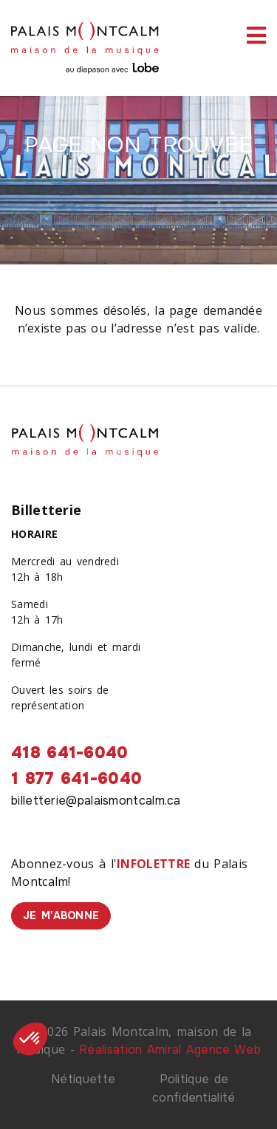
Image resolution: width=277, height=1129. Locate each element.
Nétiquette (83, 1079)
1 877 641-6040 (76, 778)
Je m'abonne (61, 915)
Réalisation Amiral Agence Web (170, 1049)
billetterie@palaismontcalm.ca (96, 800)
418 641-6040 (70, 753)
